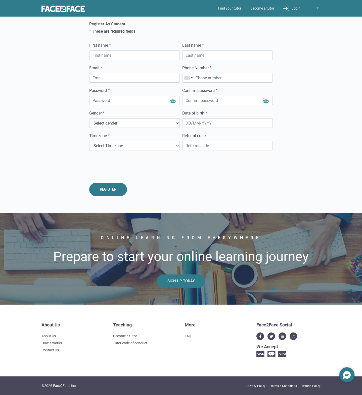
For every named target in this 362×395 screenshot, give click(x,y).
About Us (48, 336)
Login (291, 8)
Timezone (99, 135)
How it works (51, 343)
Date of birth (194, 113)
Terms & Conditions (283, 386)
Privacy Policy (255, 386)
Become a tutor (262, 8)
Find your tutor (229, 8)
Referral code (194, 135)
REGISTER (108, 189)
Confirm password (199, 90)
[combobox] (188, 77)
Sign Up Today (181, 281)
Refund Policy (311, 386)
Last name (193, 45)
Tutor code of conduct (130, 343)
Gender (97, 113)
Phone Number (196, 68)
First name (100, 45)
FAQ (188, 336)
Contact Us (50, 350)
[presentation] (127, 165)
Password (99, 90)
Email (95, 68)
